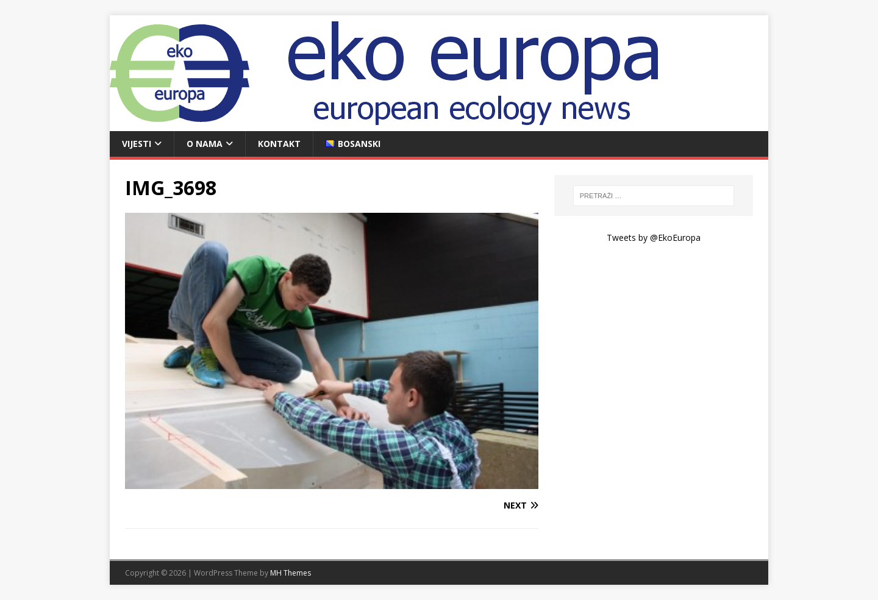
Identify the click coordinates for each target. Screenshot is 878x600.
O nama (205, 143)
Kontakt (279, 143)
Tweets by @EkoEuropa (654, 237)
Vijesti (136, 143)
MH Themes (290, 573)
